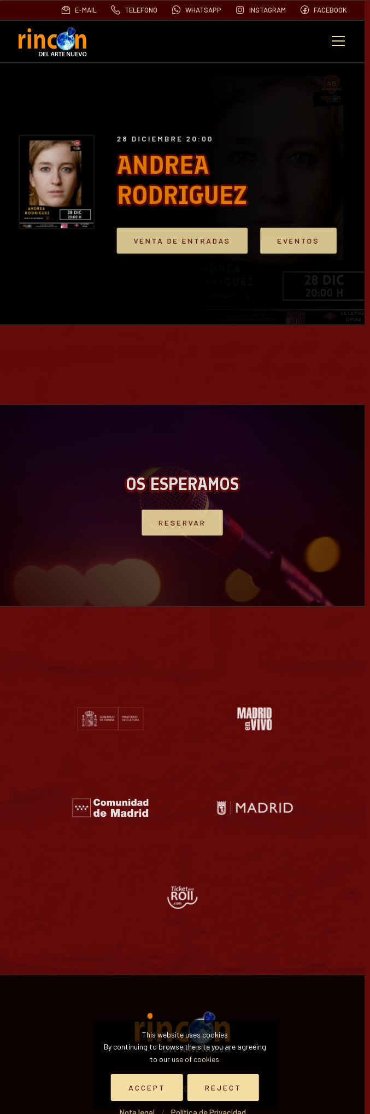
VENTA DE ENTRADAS (188, 241)
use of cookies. (196, 1059)
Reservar (182, 522)
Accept (147, 1087)
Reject (223, 1087)
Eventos (290, 241)
